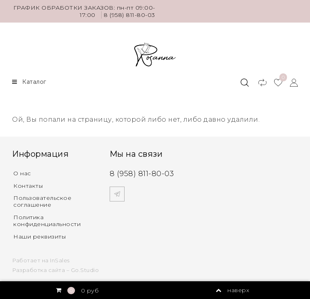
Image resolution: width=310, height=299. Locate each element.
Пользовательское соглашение (42, 201)
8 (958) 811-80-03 (129, 15)
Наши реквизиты (39, 236)
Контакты (28, 185)
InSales (60, 260)
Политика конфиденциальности (47, 221)
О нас (22, 173)
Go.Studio (85, 270)
